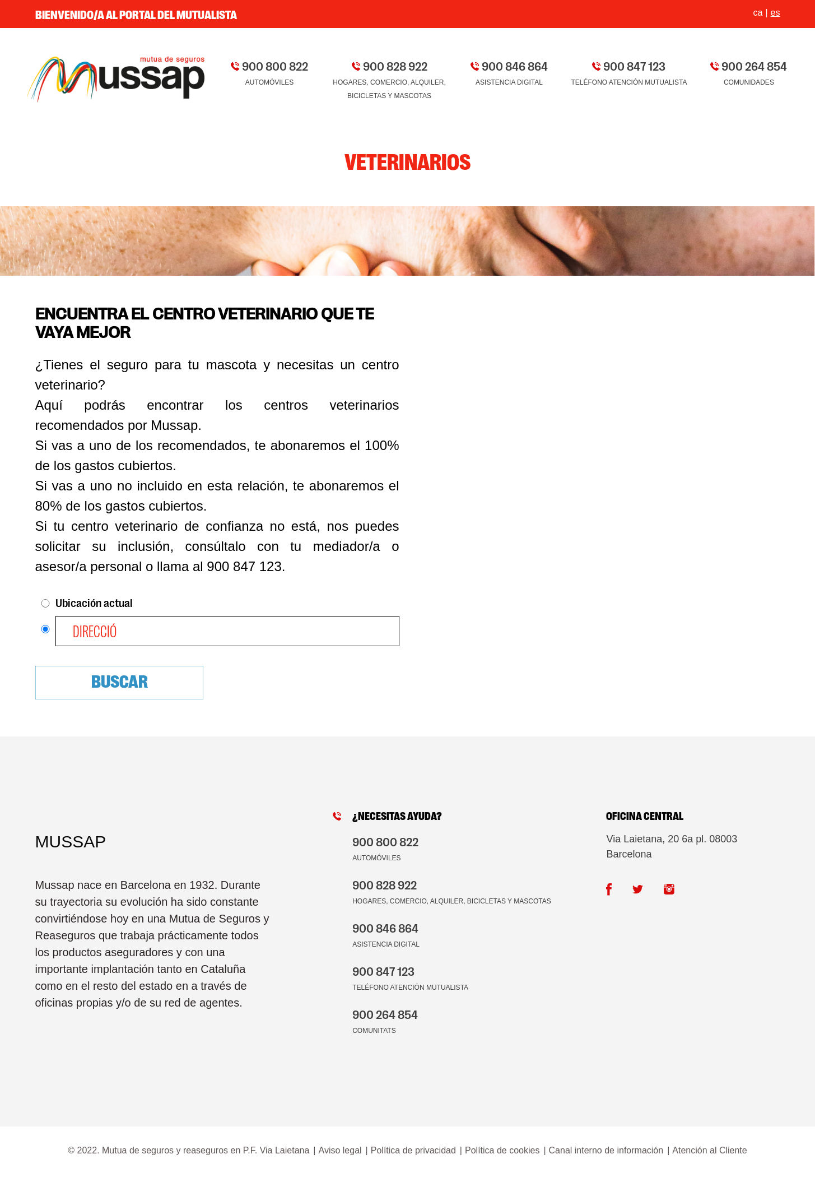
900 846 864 (515, 65)
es (775, 12)
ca (758, 12)
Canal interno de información (606, 1150)
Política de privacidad (413, 1150)
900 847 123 (634, 65)
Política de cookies (502, 1150)
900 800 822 (275, 65)
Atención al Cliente (709, 1150)
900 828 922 (395, 65)
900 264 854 (754, 65)
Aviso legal (340, 1150)
